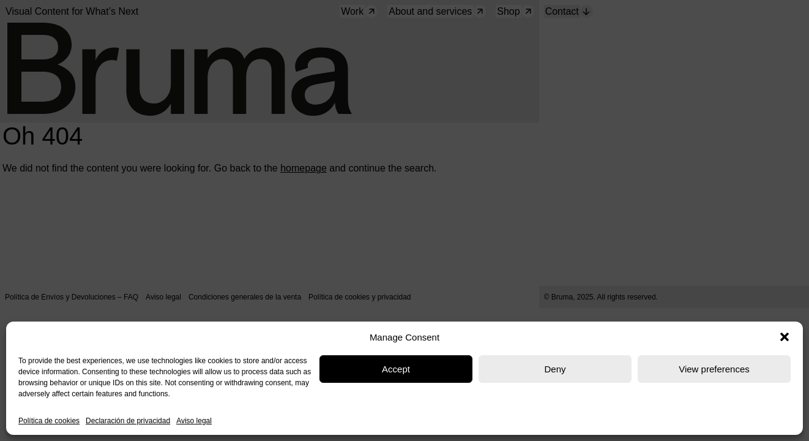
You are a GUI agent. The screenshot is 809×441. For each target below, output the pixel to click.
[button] (784, 337)
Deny (554, 369)
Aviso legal (194, 421)
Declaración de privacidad (128, 421)
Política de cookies (49, 421)
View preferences (714, 369)
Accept (396, 369)
